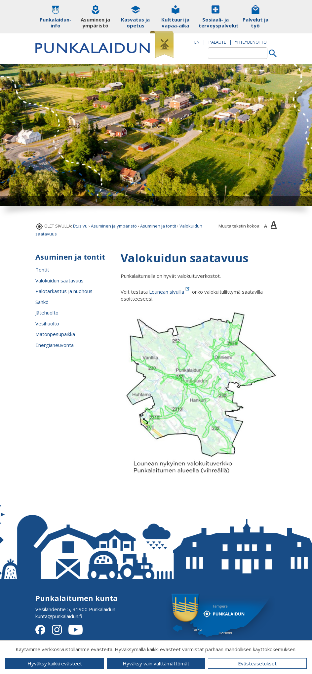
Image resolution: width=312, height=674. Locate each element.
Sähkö (42, 302)
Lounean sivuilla (166, 291)
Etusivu (80, 226)
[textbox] (237, 53)
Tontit (42, 269)
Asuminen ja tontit (158, 226)
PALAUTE (217, 42)
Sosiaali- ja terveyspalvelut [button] (215, 22)
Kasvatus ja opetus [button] (135, 22)
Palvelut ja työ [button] (255, 22)
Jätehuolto (46, 312)
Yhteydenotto (251, 42)
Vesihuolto (47, 323)
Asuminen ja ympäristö (114, 226)
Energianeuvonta (54, 345)
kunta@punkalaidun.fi (58, 616)
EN (197, 42)
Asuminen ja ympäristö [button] (95, 22)
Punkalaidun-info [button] (55, 22)
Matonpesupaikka (55, 334)
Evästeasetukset (257, 663)
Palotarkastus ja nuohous (64, 291)
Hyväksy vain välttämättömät (156, 663)
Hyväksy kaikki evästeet (54, 663)
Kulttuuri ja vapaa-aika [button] (175, 22)
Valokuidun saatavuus (59, 280)
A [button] (265, 226)
